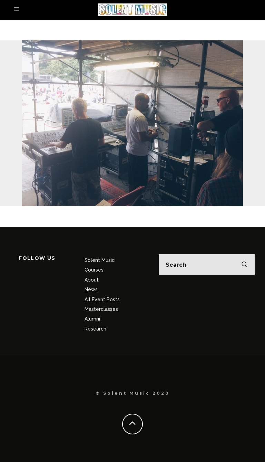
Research (95, 329)
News (91, 289)
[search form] (207, 264)
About (92, 280)
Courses (94, 270)
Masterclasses (101, 309)
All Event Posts (102, 299)
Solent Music (100, 260)
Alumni (92, 319)
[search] (244, 264)
